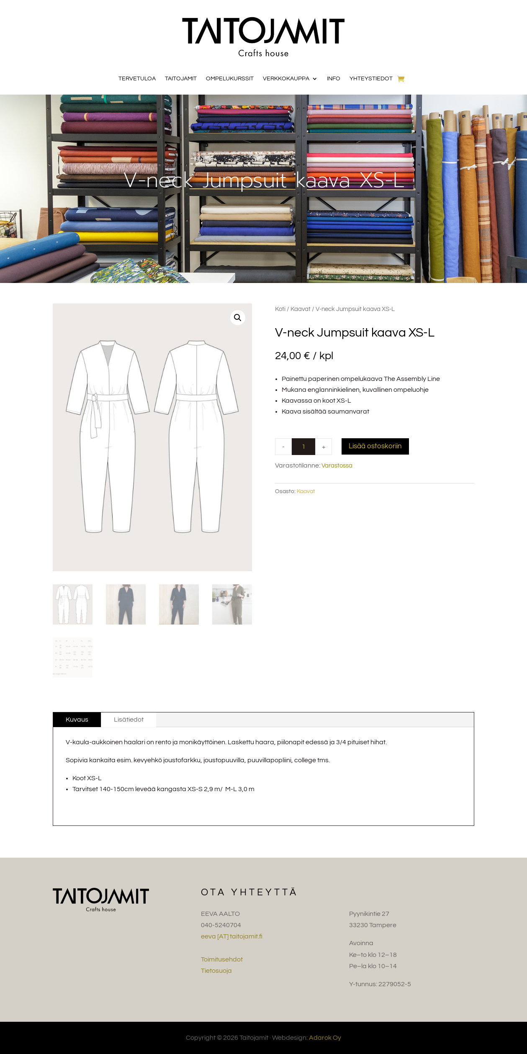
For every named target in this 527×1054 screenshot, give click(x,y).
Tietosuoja (216, 970)
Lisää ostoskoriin (375, 446)
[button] (237, 317)
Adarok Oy (325, 1037)
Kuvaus (77, 719)
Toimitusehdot (222, 959)
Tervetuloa (137, 79)
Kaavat (300, 309)
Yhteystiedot (371, 79)
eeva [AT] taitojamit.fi (231, 936)
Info (333, 79)
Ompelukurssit (230, 79)
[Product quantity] (303, 446)
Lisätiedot (129, 719)
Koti (280, 309)
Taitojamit (181, 79)
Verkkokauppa (286, 79)
